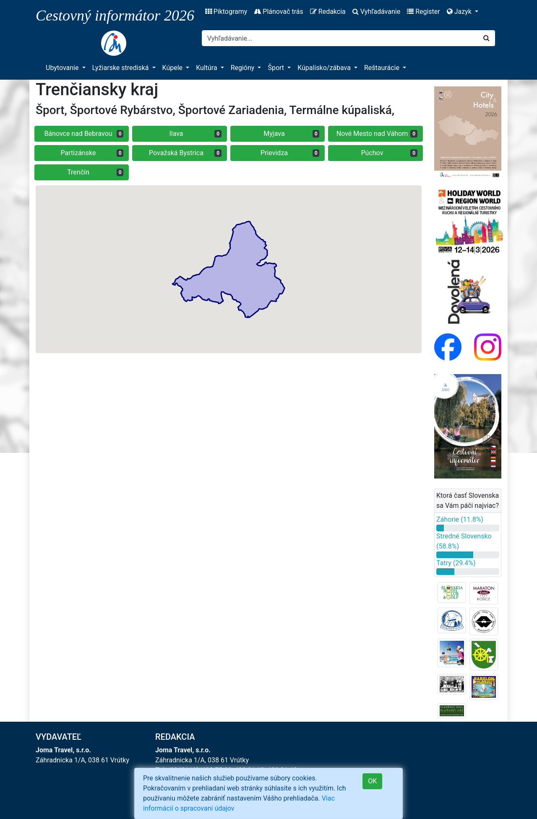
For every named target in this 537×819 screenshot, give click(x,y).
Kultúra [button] (207, 68)
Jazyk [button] (460, 12)
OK (372, 781)
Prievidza (290, 153)
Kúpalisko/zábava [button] (324, 68)
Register (423, 12)
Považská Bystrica (185, 153)
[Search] (340, 38)
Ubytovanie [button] (63, 68)
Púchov (389, 153)
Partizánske (92, 153)
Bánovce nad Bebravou (83, 134)
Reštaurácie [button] (382, 68)
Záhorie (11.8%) (459, 519)
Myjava (291, 134)
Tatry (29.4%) (456, 563)
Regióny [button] (243, 68)
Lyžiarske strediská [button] (121, 68)
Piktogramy (226, 12)
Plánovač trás (278, 12)
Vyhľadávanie (376, 12)
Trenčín (95, 172)
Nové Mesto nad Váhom (376, 134)
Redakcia (328, 12)
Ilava (195, 134)
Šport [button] (277, 68)
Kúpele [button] (173, 68)
